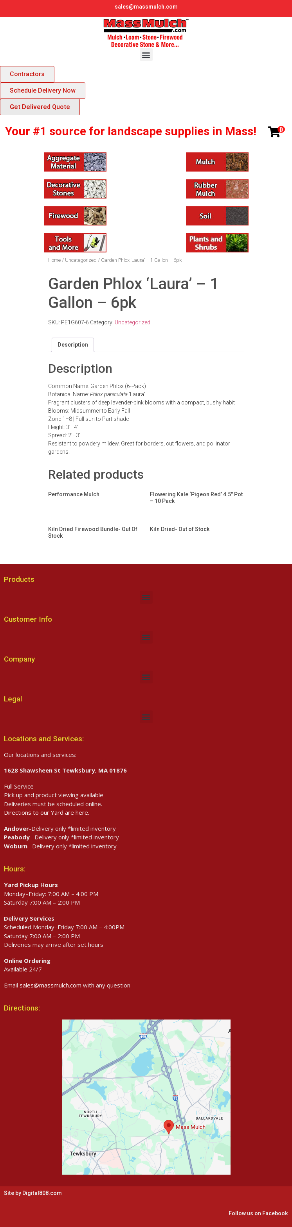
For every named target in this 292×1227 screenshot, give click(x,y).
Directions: (22, 1007)
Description (73, 345)
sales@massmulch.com (146, 7)
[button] (146, 54)
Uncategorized (81, 260)
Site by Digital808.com (33, 1193)
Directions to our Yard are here (46, 812)
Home (54, 260)
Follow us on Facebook (258, 1213)
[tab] (73, 345)
